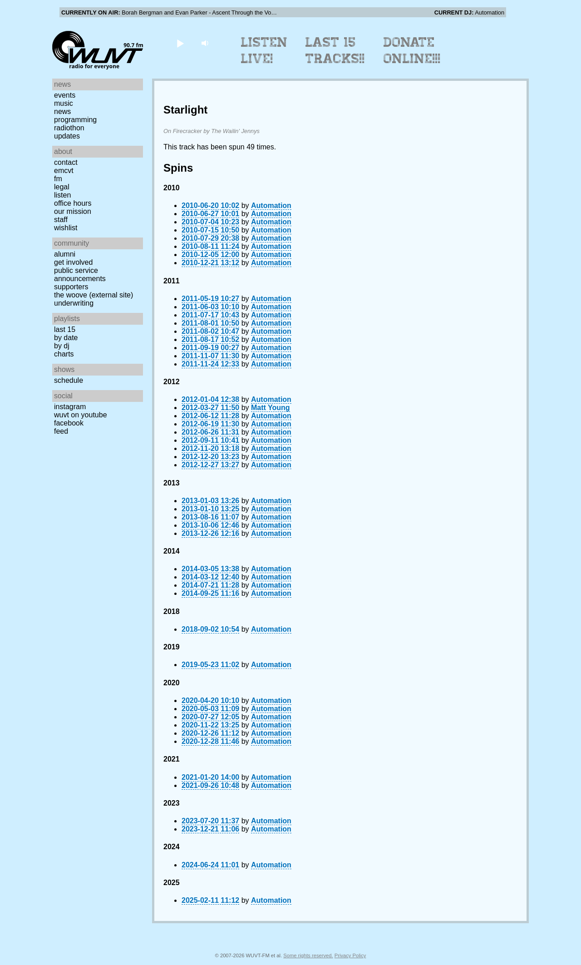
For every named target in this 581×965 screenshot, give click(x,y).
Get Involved (73, 262)
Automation (271, 205)
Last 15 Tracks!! (335, 50)
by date (66, 337)
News (62, 111)
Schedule (68, 380)
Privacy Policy (350, 955)
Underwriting (74, 303)
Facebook (69, 423)
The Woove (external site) (93, 295)
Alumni (64, 254)
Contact (66, 162)
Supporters (71, 287)
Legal (61, 187)
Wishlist (66, 228)
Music (63, 103)
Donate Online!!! (412, 50)
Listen (62, 195)
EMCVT (64, 170)
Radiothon (69, 128)
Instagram (70, 407)
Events (64, 95)
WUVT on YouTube (80, 415)
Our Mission (72, 211)
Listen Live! (264, 50)
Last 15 (64, 329)
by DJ (61, 346)
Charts (64, 354)
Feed (61, 431)
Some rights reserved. (308, 955)
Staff (61, 219)
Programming (75, 120)
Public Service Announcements (80, 274)
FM (58, 179)
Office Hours (72, 203)
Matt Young (270, 407)
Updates (67, 136)
